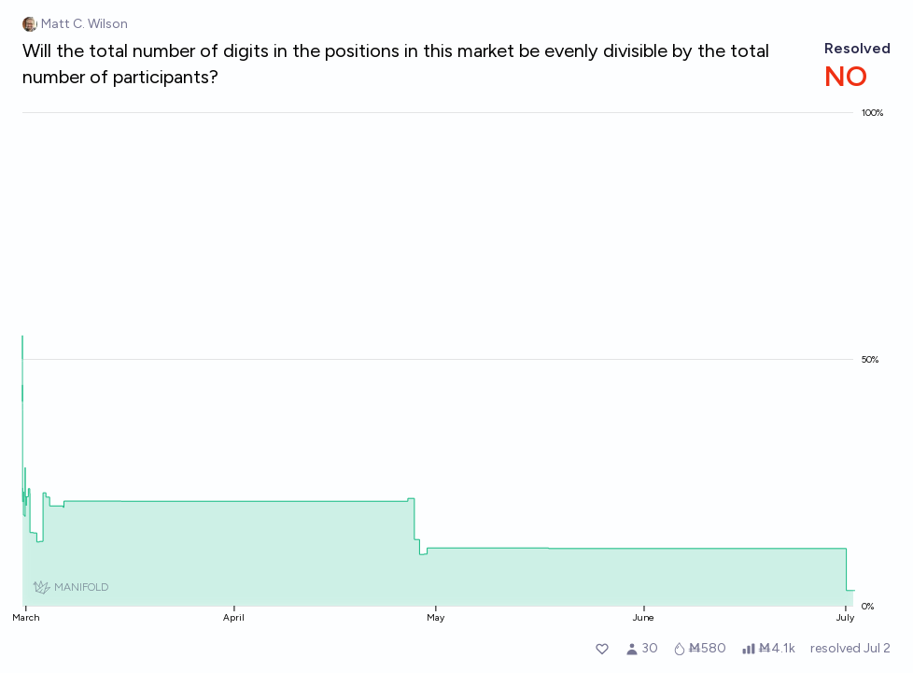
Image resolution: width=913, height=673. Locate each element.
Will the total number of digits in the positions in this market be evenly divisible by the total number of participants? (395, 63)
